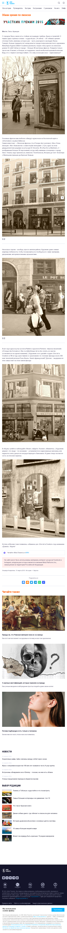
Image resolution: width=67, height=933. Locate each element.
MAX (27, 552)
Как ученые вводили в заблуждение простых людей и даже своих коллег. (28, 686)
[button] (62, 197)
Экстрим (28, 8)
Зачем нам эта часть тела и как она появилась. (18, 734)
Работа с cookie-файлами (22, 903)
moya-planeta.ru (35, 896)
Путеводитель (18, 8)
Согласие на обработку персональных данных (16, 928)
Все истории (6, 8)
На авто (56, 8)
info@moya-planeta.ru (22, 898)
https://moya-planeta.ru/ (40, 916)
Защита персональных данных (42, 903)
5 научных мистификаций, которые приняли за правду (23, 683)
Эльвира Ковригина (8, 570)
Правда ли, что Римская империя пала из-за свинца (22, 635)
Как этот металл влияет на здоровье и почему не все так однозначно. (26, 638)
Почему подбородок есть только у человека (19, 731)
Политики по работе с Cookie (17, 926)
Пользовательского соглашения (21, 924)
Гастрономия (37, 8)
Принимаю (58, 910)
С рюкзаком (48, 8)
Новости (7, 751)
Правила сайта (7, 903)
